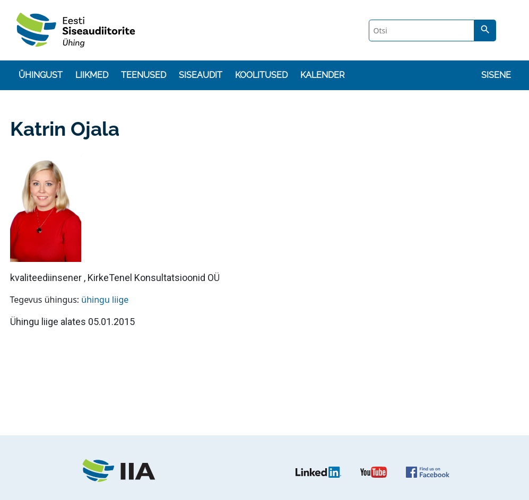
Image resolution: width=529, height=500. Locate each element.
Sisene (496, 75)
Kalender (322, 75)
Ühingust (41, 75)
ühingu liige (104, 299)
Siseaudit (200, 75)
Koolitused (261, 75)
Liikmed (91, 75)
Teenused (143, 75)
